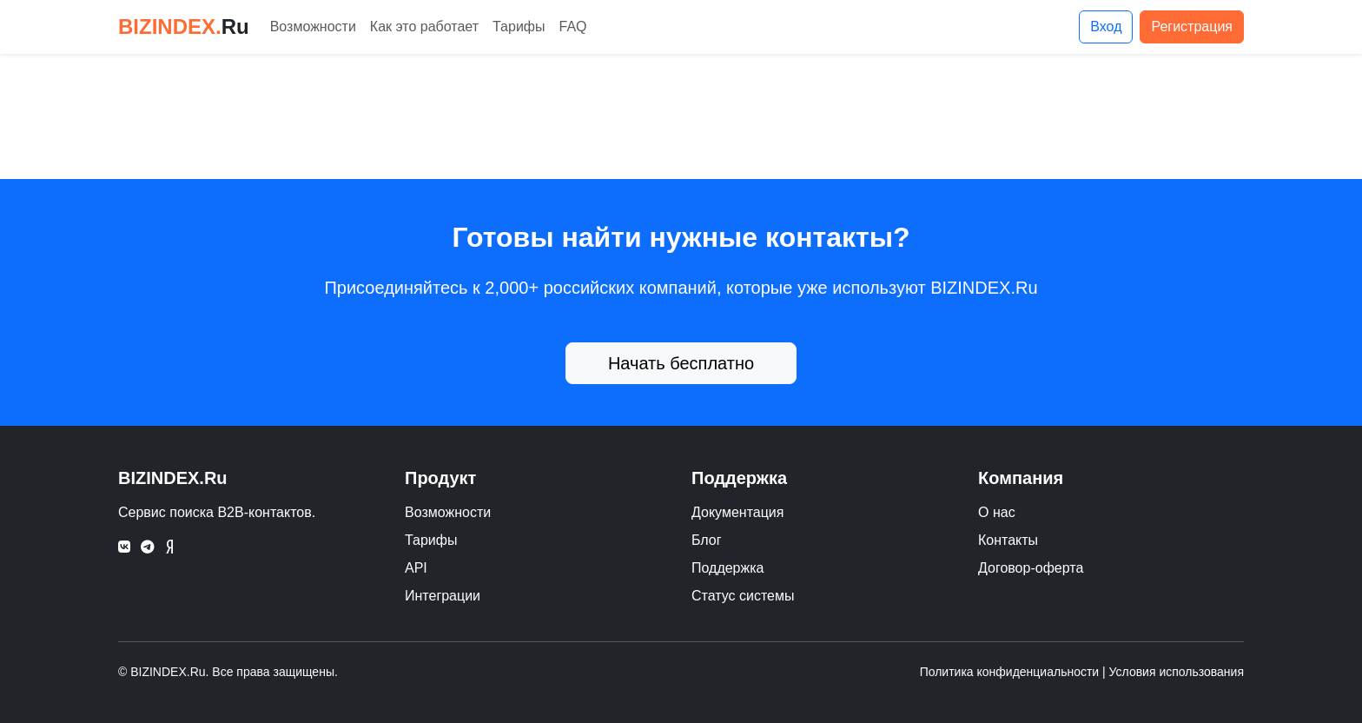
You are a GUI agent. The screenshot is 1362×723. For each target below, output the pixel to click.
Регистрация (1192, 26)
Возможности (313, 26)
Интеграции (442, 595)
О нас (996, 512)
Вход (1105, 26)
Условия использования (1176, 672)
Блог (706, 540)
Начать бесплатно (681, 363)
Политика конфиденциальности (1010, 672)
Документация (737, 512)
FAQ (573, 26)
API (416, 567)
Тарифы (519, 26)
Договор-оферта (1030, 567)
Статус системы (743, 595)
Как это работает (424, 26)
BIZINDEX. (183, 26)
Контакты (1008, 540)
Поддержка (727, 567)
